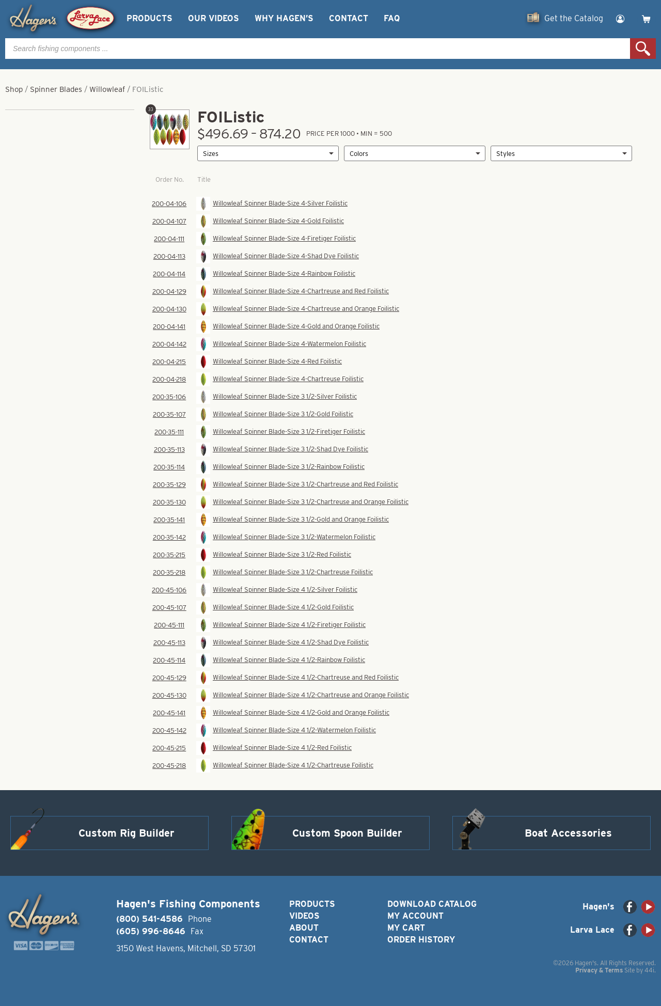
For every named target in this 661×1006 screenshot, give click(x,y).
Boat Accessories (568, 833)
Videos (304, 916)
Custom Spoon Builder (347, 833)
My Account (415, 916)
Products (149, 18)
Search (643, 48)
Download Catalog (432, 904)
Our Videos (213, 18)
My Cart (406, 928)
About (304, 928)
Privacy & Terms (599, 970)
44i (649, 970)
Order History (421, 940)
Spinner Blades (56, 89)
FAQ (392, 18)
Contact (348, 18)
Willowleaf (107, 89)
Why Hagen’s (284, 18)
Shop (14, 89)
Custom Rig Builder (126, 833)
